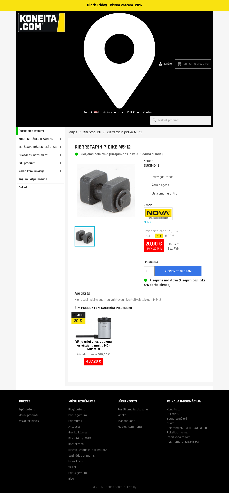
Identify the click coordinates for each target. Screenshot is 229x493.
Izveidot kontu (127, 421)
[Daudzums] (149, 271)
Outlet (22, 187)
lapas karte (75, 461)
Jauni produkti (28, 415)
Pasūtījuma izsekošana (133, 409)
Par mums (75, 421)
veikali (72, 467)
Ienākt (122, 415)
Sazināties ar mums (81, 456)
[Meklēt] (180, 120)
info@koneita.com (179, 437)
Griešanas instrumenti (33, 155)
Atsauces (74, 427)
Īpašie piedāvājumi (31, 131)
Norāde (148, 161)
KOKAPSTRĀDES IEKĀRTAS (35, 139)
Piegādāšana (76, 409)
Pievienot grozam (178, 271)
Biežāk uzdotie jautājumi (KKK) (88, 450)
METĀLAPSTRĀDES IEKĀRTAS (37, 147)
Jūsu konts (127, 401)
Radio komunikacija (31, 171)
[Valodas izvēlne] (109, 112)
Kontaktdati (76, 444)
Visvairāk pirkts (29, 421)
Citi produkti (27, 163)
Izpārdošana (27, 409)
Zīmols (148, 205)
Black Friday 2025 (79, 438)
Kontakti (148, 112)
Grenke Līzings (77, 432)
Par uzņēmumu (78, 415)
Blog (71, 479)
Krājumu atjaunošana (32, 179)
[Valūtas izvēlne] (133, 112)
